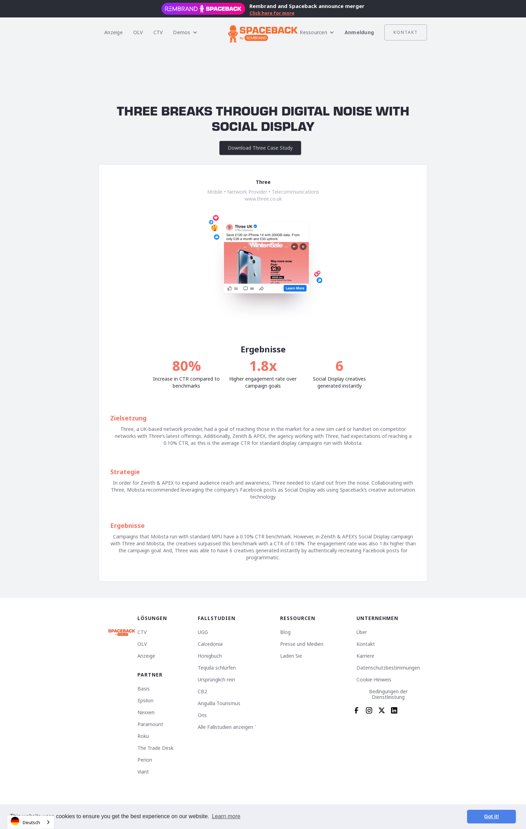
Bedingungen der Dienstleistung (388, 694)
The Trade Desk (155, 748)
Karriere (365, 656)
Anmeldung (359, 32)
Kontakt (405, 32)
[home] (263, 32)
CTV (158, 32)
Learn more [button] (226, 816)
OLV (138, 32)
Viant (143, 772)
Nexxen (146, 712)
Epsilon (145, 700)
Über (361, 632)
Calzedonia (210, 644)
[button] (185, 32)
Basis (143, 689)
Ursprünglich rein (216, 679)
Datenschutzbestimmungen (388, 668)
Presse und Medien (301, 644)
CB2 (202, 691)
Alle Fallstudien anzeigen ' (227, 727)
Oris (202, 715)
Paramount (150, 724)
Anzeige (113, 32)
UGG (203, 632)
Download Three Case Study (260, 147)
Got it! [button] (491, 816)
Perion (144, 760)
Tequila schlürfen (217, 668)
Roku (143, 736)
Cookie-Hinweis (373, 679)
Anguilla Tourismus (219, 703)
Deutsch (25, 821)
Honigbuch (210, 656)
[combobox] (30, 822)
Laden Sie (291, 656)
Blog (285, 632)
